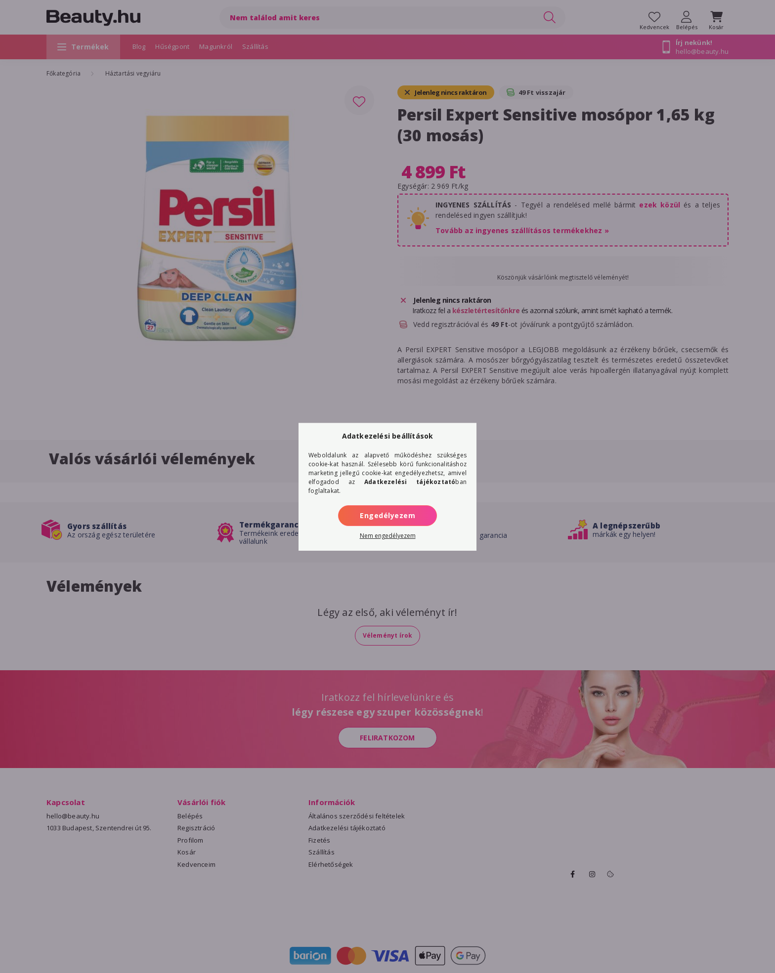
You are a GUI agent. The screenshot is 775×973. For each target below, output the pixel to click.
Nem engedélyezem (388, 535)
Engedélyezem (387, 515)
